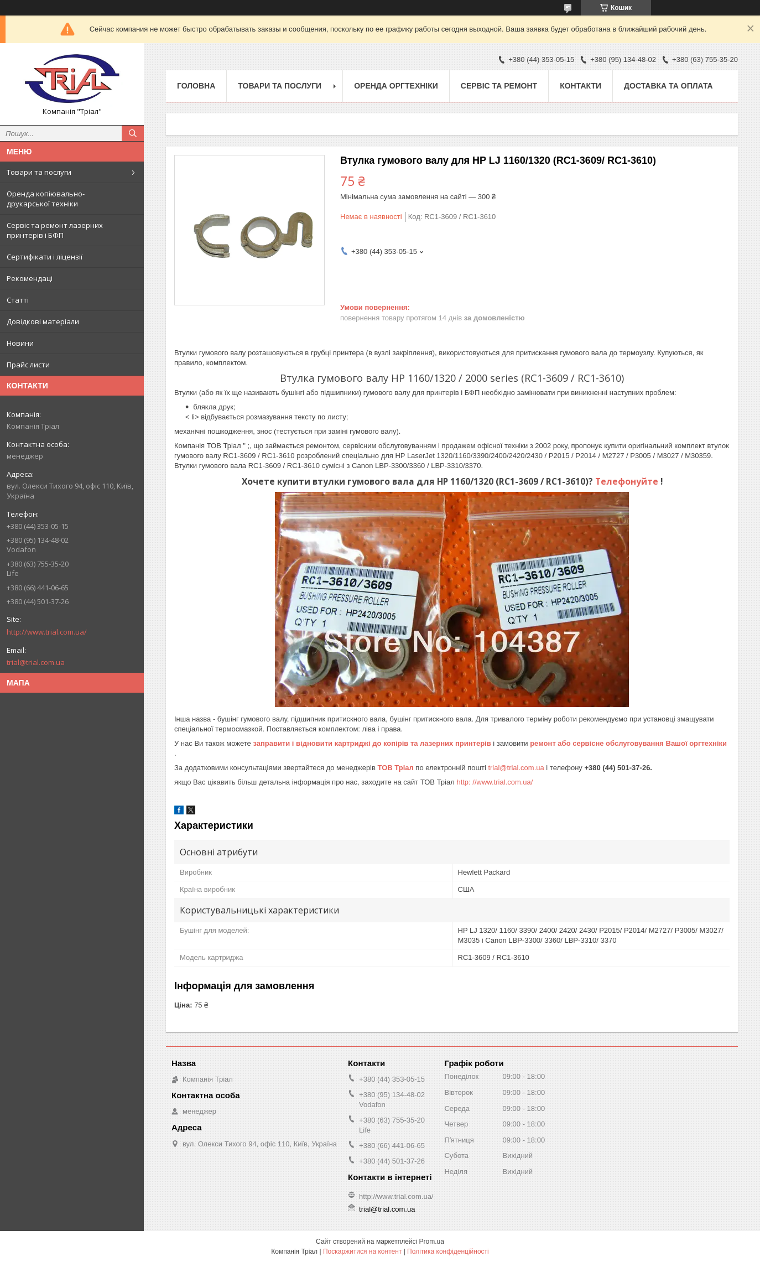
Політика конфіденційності (448, 1251)
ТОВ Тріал (397, 768)
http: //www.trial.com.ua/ (494, 782)
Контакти (580, 85)
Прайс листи (28, 365)
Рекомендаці (30, 278)
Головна (196, 85)
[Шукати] (133, 133)
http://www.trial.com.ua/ (47, 632)
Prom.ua (431, 1241)
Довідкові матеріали (43, 321)
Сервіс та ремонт (499, 85)
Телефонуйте (627, 481)
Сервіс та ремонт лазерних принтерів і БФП (55, 230)
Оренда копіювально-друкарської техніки (46, 199)
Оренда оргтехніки (396, 85)
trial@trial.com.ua (36, 662)
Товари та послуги (39, 172)
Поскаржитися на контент (362, 1251)
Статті (18, 300)
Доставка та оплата (668, 85)
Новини (20, 343)
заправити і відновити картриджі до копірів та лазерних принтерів (373, 743)
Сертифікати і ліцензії (44, 257)
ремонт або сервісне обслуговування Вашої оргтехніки (628, 743)
